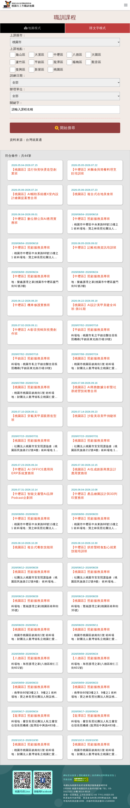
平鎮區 (39, 62)
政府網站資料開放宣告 (103, 775)
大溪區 (39, 54)
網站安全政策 (70, 775)
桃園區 (58, 69)
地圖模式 (32, 28)
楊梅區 (77, 62)
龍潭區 (58, 62)
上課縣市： (18, 35)
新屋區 (39, 69)
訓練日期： (18, 75)
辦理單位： (18, 89)
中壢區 (58, 54)
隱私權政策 (84, 775)
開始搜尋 (65, 128)
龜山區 (20, 54)
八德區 (77, 54)
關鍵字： (16, 102)
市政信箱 (67, 779)
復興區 (20, 69)
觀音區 (96, 62)
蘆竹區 (20, 62)
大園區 (96, 54)
